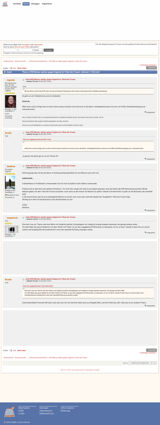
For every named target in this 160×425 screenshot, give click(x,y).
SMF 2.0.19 (64, 370)
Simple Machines (80, 370)
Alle (14, 68)
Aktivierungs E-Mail (21, 47)
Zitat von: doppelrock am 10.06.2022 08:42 (38, 286)
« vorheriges (143, 65)
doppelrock (12, 218)
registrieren (38, 45)
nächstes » (152, 65)
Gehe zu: (125, 363)
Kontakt (43, 407)
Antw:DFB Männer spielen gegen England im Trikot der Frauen (50, 79)
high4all (11, 80)
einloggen (26, 45)
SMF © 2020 (71, 370)
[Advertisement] (80, 24)
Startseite (24, 407)
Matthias (11, 166)
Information (67, 407)
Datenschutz (46, 413)
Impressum (45, 410)
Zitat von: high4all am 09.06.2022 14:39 (37, 139)
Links (21, 413)
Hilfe (21, 410)
